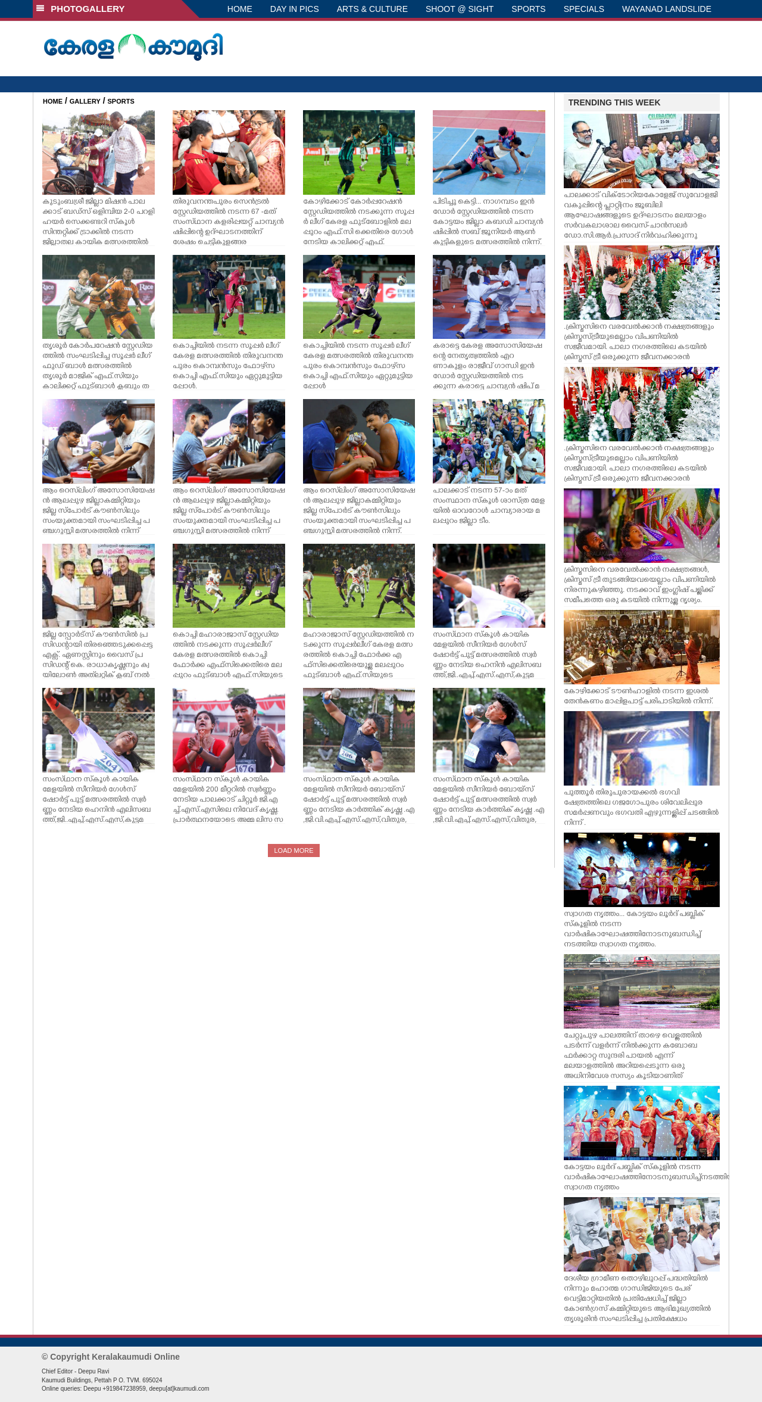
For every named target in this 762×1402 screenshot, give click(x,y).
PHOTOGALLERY (80, 9)
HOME (239, 9)
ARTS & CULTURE (372, 9)
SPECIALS (584, 9)
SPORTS (528, 9)
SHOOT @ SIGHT (460, 9)
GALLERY (85, 101)
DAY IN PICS (294, 9)
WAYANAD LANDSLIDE (666, 9)
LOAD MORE (293, 850)
